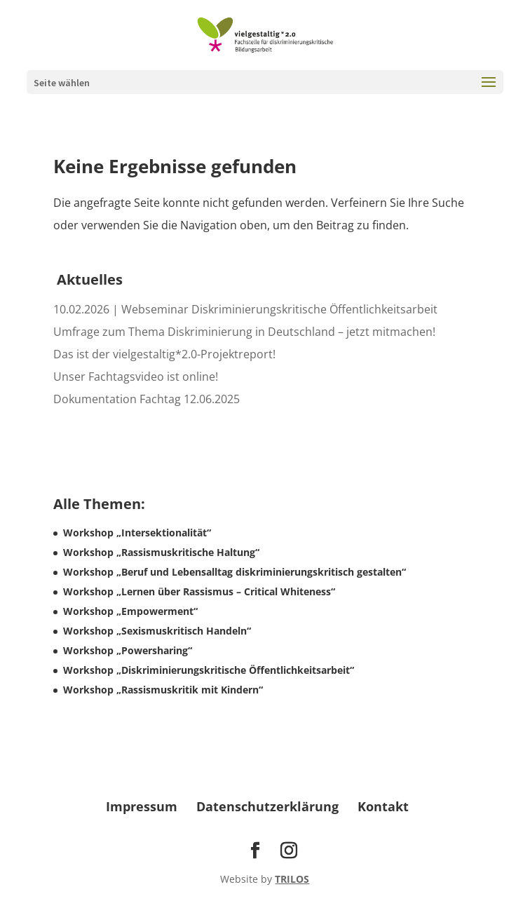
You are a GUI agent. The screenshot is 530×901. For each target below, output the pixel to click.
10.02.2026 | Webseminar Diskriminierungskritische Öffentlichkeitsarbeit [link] (245, 309)
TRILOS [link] (292, 879)
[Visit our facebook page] (255, 851)
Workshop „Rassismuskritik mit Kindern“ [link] (163, 689)
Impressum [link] (141, 806)
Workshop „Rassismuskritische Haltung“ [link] (161, 552)
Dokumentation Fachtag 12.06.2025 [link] (146, 399)
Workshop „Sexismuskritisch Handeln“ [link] (157, 630)
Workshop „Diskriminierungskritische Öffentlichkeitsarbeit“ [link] (208, 670)
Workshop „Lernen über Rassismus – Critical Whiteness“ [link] (199, 591)
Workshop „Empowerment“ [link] (130, 611)
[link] (265, 34)
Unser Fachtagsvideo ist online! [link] (135, 376)
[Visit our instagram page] (288, 851)
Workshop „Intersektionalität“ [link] (137, 532)
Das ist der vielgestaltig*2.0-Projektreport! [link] (164, 354)
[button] (488, 91)
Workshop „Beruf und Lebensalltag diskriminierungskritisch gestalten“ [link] (234, 571)
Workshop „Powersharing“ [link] (127, 650)
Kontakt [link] (383, 806)
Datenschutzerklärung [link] (267, 806)
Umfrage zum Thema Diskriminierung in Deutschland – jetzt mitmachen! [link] (244, 331)
